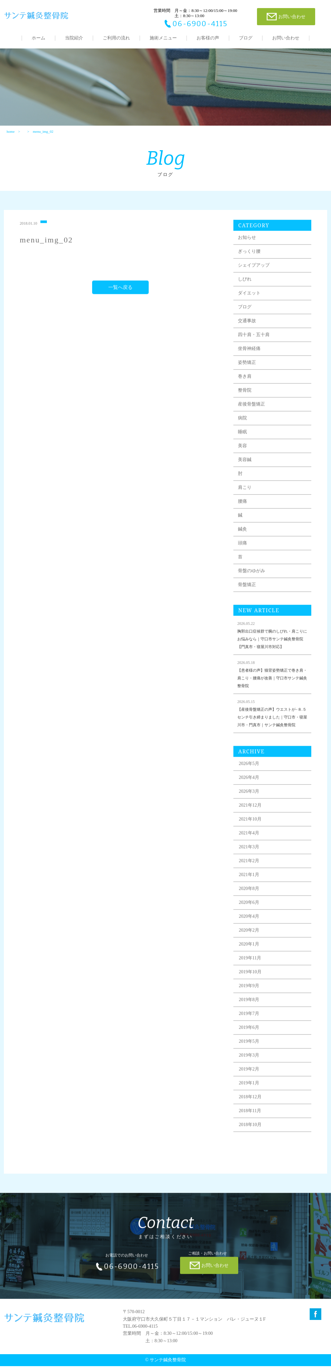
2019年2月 (250, 1079)
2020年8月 (250, 899)
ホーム (38, 38)
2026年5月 (250, 774)
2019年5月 (250, 1051)
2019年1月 (250, 1093)
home (10, 135)
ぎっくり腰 (250, 261)
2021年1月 (250, 885)
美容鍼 (246, 470)
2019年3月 (250, 1065)
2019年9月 (250, 996)
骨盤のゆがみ (252, 581)
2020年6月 (250, 912)
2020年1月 (250, 954)
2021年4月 (250, 843)
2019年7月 (250, 1024)
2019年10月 (251, 982)
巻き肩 (246, 386)
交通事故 (248, 331)
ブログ (245, 38)
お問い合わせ (285, 38)
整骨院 (246, 400)
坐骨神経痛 (250, 359)
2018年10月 (251, 1135)
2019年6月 (250, 1037)
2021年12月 (251, 815)
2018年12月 (251, 1107)
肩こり (246, 497)
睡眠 (243, 442)
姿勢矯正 (248, 372)
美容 (243, 456)
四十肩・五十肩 (255, 345)
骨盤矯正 (248, 595)
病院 (243, 428)
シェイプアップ (255, 275)
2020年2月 (250, 940)
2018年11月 (251, 1121)
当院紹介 (74, 38)
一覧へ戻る (121, 297)
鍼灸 (243, 539)
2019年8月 (250, 1010)
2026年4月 (250, 787)
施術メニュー (163, 38)
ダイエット (250, 303)
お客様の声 (208, 38)
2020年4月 (250, 926)
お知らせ (248, 247)
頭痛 (243, 553)
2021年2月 (250, 871)
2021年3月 (250, 857)
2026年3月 (250, 801)
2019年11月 (251, 968)
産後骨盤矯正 (252, 414)
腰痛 (243, 511)
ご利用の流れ (116, 38)
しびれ (246, 289)
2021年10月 (251, 829)
